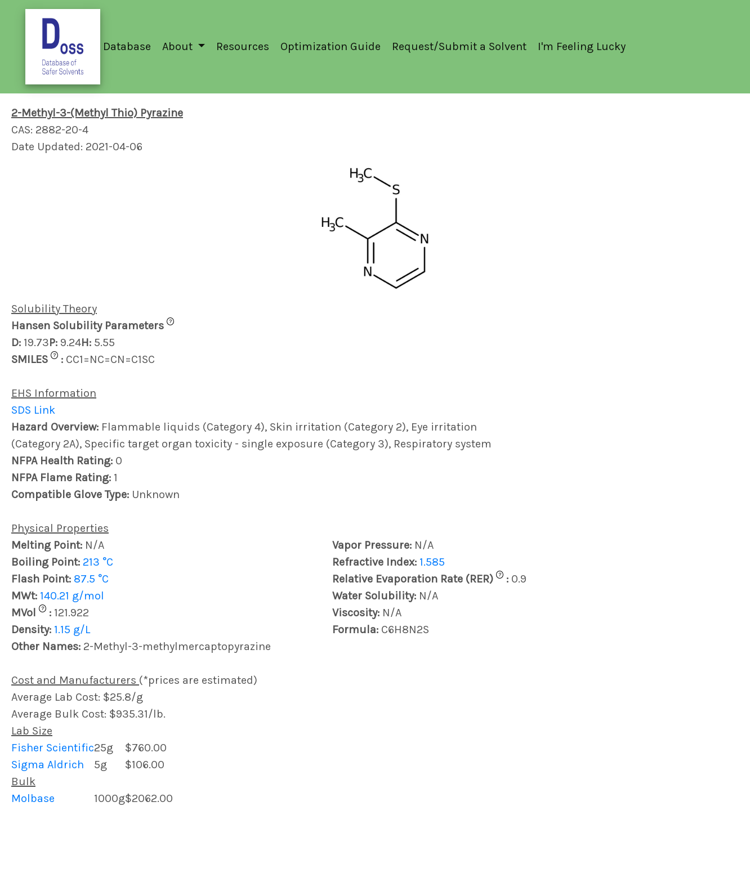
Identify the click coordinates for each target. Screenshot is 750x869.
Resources (242, 46)
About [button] (178, 46)
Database (127, 46)
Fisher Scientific (52, 747)
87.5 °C (91, 578)
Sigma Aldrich (47, 764)
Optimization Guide (330, 46)
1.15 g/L (72, 629)
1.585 (432, 562)
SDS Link (33, 410)
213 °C (98, 562)
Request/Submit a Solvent (459, 46)
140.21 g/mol (72, 595)
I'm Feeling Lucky (582, 46)
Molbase (33, 798)
